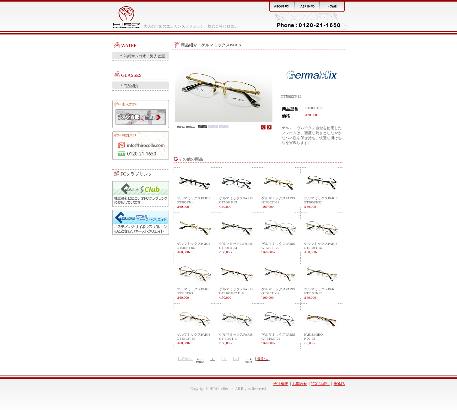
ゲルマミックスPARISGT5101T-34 (193, 293)
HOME (339, 383)
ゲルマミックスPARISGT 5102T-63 (193, 338)
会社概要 (280, 383)
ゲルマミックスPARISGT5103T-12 (320, 293)
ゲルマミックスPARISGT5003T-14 (193, 202)
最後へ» (262, 358)
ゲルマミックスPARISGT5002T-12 (278, 202)
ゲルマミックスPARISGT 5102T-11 (236, 338)
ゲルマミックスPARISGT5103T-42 (278, 293)
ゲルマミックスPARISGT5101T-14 (320, 248)
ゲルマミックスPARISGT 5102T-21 (278, 338)
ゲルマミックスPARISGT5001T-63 (236, 202)
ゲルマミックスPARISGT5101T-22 (278, 248)
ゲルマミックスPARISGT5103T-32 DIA (236, 293)
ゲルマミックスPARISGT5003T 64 (193, 248)
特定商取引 (320, 383)
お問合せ (140, 145)
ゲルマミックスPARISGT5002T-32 (320, 202)
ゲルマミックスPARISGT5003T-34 (236, 248)
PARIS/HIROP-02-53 (313, 338)
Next (269, 127)
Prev (263, 127)
